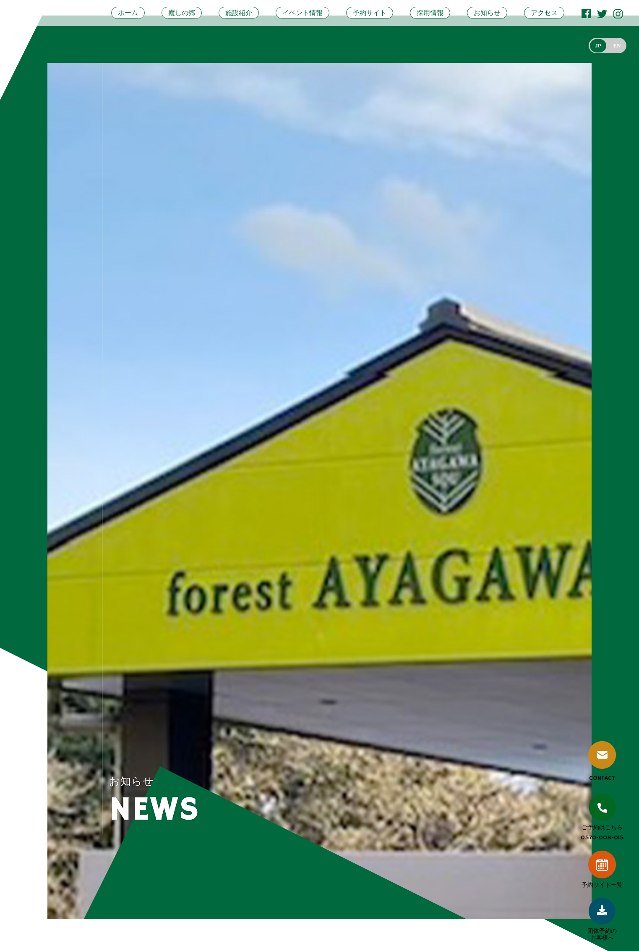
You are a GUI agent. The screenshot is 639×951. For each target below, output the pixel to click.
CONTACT (602, 761)
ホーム (128, 12)
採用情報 (430, 12)
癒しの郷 (181, 12)
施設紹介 (238, 12)
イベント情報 (302, 12)
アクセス (544, 12)
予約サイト (369, 12)
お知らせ (487, 12)
